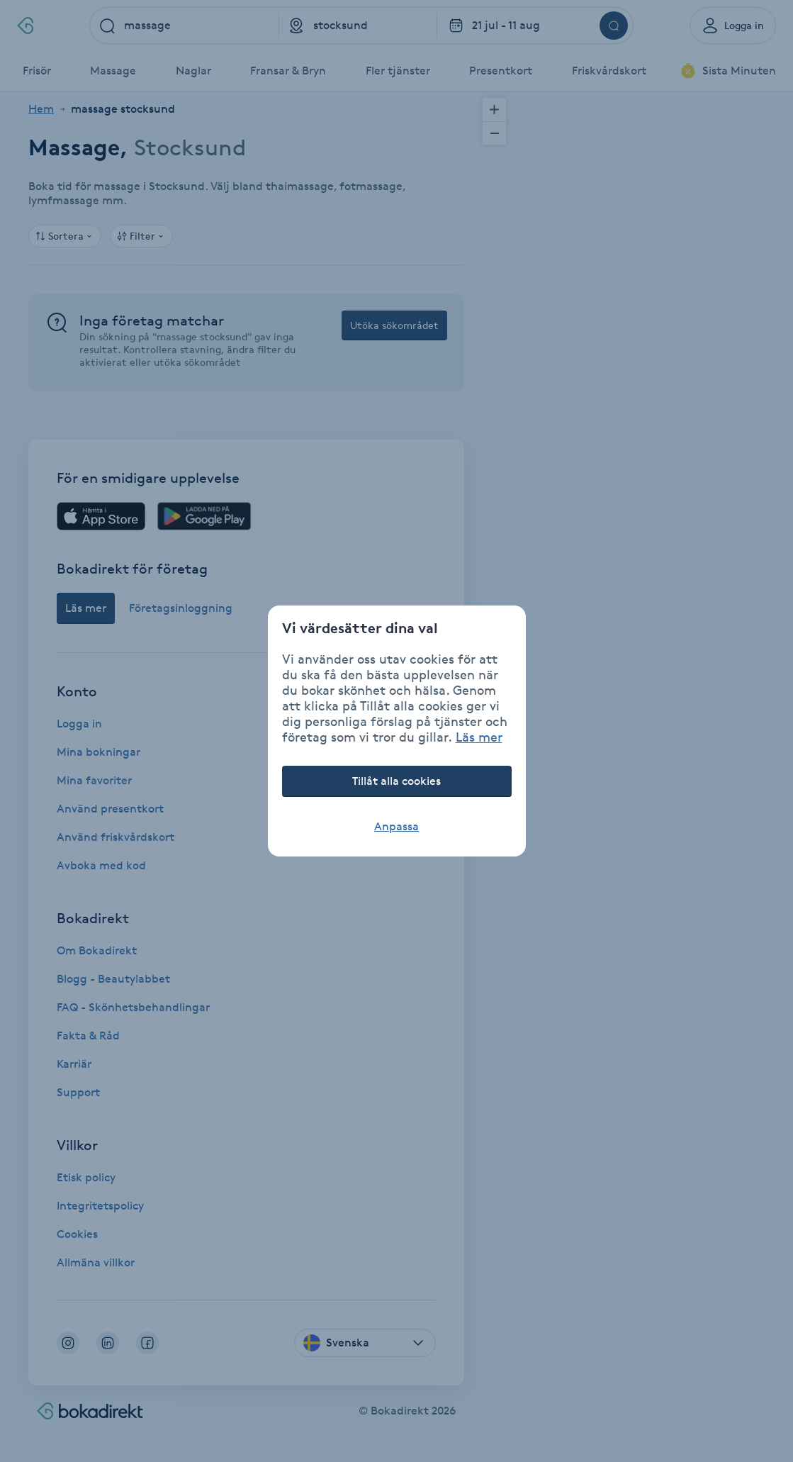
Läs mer (479, 736)
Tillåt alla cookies (396, 781)
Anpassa (396, 826)
